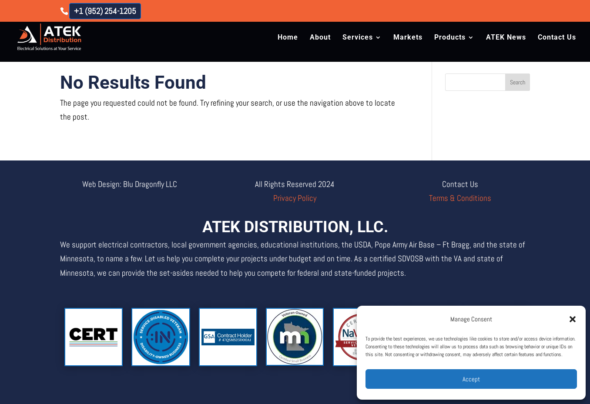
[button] (572, 319)
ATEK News (506, 37)
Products (450, 37)
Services (357, 37)
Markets (407, 37)
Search (517, 82)
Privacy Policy (294, 198)
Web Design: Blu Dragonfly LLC (129, 184)
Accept (471, 379)
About (320, 37)
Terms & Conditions (460, 198)
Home (288, 37)
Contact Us (557, 37)
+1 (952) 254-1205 (105, 11)
